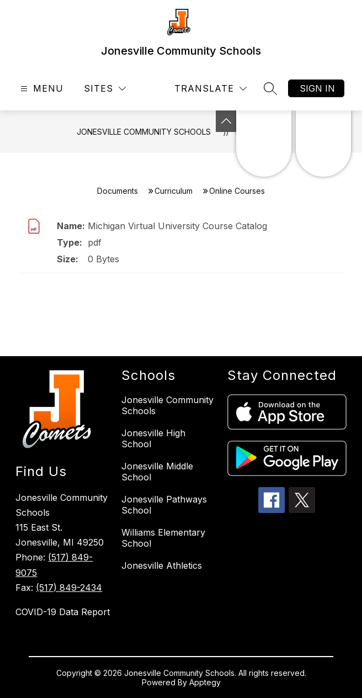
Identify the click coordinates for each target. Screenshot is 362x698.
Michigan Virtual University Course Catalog (177, 225)
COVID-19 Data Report (62, 611)
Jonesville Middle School (157, 472)
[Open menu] (40, 89)
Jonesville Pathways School (164, 505)
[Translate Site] (210, 89)
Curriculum (174, 190)
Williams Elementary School (163, 538)
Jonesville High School (153, 438)
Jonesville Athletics (161, 565)
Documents (117, 190)
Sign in (317, 88)
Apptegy (205, 682)
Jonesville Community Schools (144, 131)
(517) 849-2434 (69, 587)
